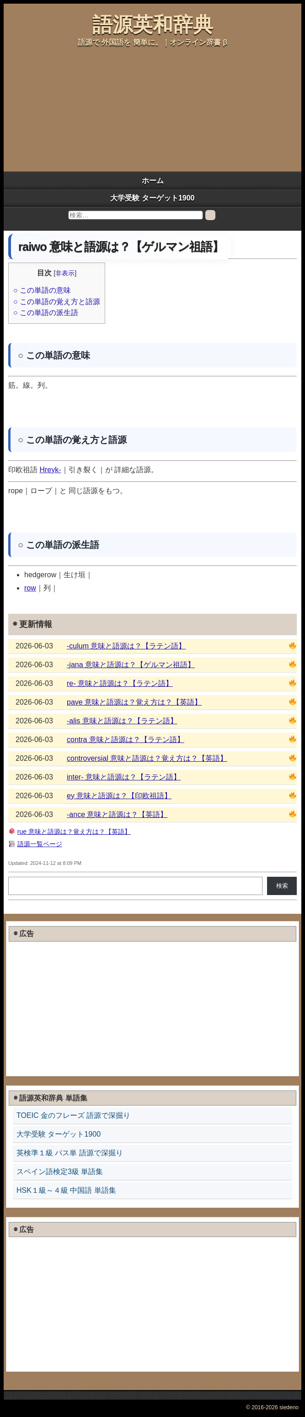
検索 (282, 885)
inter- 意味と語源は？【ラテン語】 (124, 777)
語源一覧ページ (39, 844)
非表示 (65, 273)
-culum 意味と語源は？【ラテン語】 (126, 646)
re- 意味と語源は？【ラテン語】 (120, 683)
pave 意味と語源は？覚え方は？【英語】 (134, 702)
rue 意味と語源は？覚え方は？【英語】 (74, 831)
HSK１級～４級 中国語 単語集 (66, 1190)
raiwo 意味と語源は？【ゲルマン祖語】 (121, 246)
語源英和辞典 (152, 24)
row (30, 588)
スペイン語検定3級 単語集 (59, 1171)
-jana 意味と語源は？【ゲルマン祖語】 (131, 665)
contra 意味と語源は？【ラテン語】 (125, 739)
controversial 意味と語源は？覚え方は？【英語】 (147, 758)
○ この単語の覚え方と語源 (56, 302)
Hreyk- (50, 470)
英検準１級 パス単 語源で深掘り (69, 1153)
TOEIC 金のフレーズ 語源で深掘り (73, 1115)
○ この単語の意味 (42, 290)
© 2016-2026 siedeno (272, 1407)
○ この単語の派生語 (45, 312)
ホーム (153, 180)
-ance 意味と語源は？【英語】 (117, 814)
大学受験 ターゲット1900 (152, 198)
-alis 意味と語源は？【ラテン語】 (122, 721)
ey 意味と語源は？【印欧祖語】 (119, 796)
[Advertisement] (75, 109)
